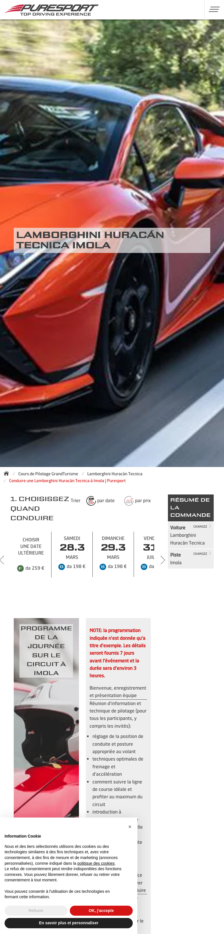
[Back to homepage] (8, 473)
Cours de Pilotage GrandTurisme (48, 474)
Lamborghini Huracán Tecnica (114, 474)
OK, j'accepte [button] (101, 910)
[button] (212, 9)
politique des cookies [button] (95, 863)
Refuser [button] (36, 910)
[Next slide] (162, 560)
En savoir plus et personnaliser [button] (68, 923)
